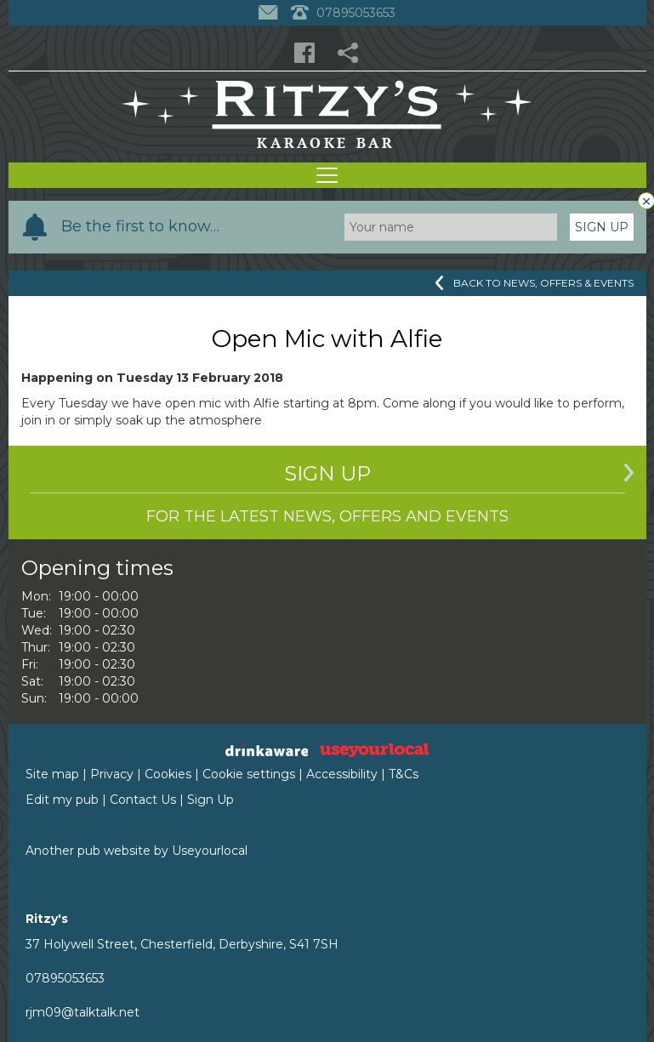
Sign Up (601, 227)
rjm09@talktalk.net (82, 1012)
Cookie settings (248, 774)
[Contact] (270, 12)
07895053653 (65, 978)
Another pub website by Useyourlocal (136, 850)
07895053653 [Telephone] (343, 12)
